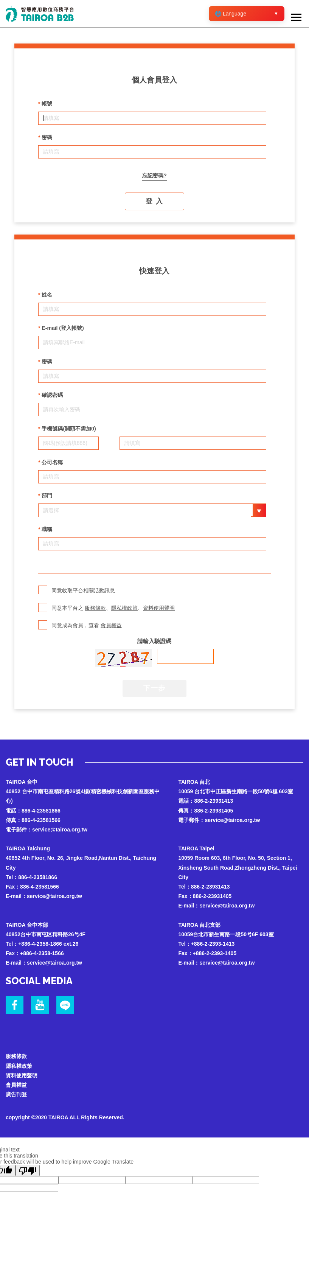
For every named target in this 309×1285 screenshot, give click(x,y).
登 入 (154, 201)
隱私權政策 (124, 608)
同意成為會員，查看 (80, 624)
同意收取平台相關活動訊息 (77, 590)
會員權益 (111, 625)
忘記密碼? (154, 175)
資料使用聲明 (159, 608)
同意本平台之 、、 (108, 607)
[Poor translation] (28, 1170)
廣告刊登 (16, 1094)
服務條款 (95, 608)
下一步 (154, 688)
